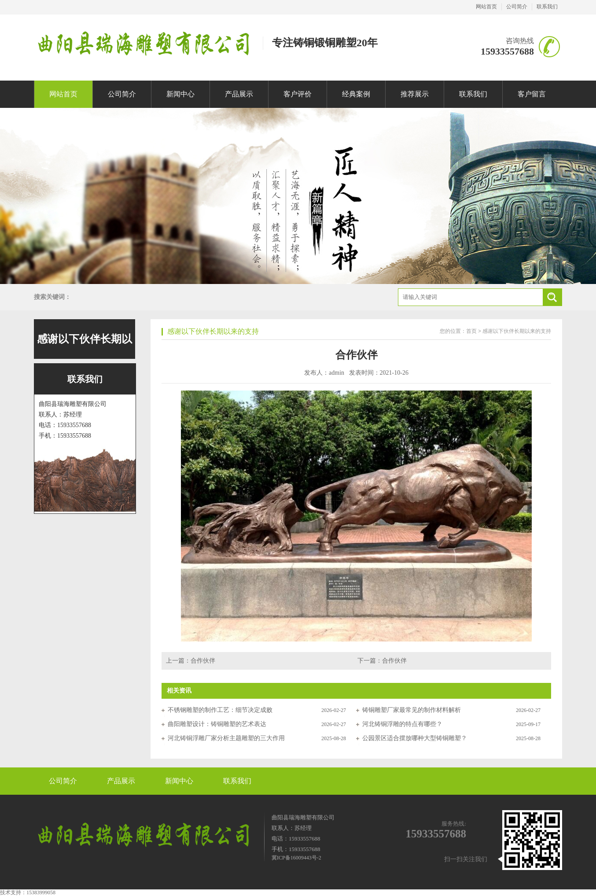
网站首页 (486, 7)
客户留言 (532, 94)
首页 (471, 331)
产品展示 (239, 94)
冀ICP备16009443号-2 (296, 858)
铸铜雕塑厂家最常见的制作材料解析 (411, 710)
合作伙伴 (203, 660)
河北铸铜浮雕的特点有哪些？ (402, 724)
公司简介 (516, 7)
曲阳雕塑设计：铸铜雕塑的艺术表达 (217, 724)
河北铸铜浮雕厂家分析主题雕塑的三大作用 (226, 738)
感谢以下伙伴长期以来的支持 (213, 331)
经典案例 (356, 94)
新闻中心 (180, 94)
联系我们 (547, 7)
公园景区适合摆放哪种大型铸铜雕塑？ (414, 738)
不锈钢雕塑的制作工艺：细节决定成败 (220, 710)
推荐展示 (415, 94)
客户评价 (297, 94)
